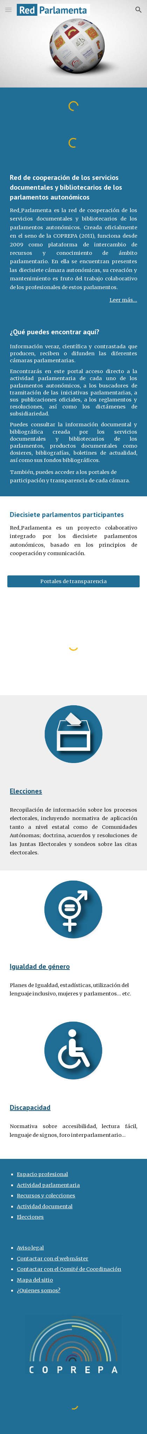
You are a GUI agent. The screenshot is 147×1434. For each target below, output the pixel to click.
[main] (73, 238)
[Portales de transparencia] (73, 581)
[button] (8, 9)
